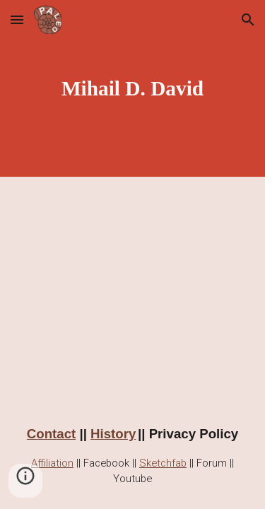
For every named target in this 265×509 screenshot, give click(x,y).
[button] (17, 19)
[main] (132, 88)
